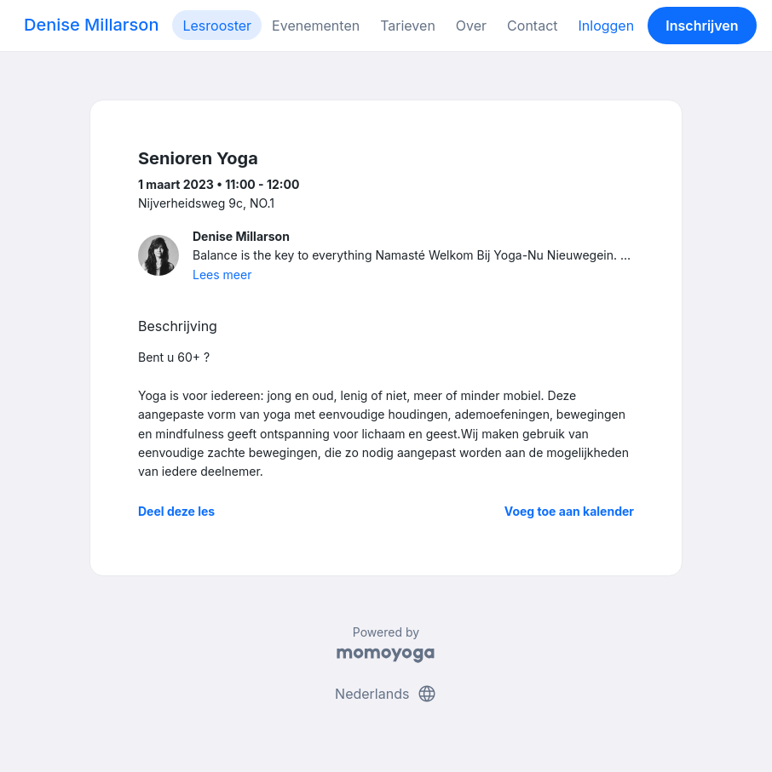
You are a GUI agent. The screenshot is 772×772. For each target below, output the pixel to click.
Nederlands (386, 693)
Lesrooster (216, 25)
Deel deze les (176, 511)
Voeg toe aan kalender (569, 511)
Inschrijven (701, 25)
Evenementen (316, 25)
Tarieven (407, 25)
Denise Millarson (91, 24)
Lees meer (222, 274)
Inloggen (607, 25)
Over (471, 25)
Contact (532, 25)
